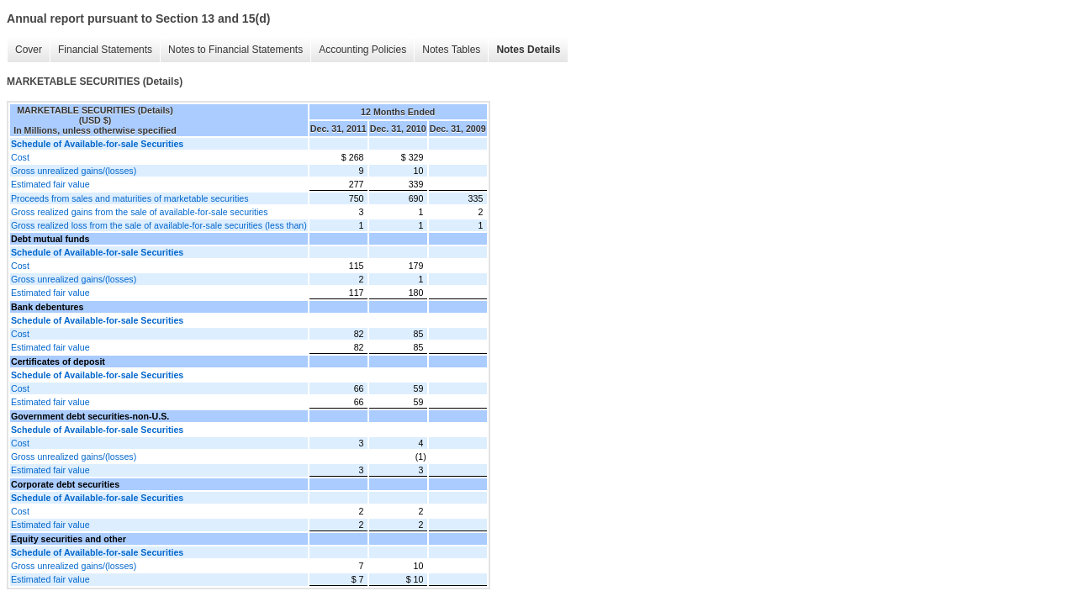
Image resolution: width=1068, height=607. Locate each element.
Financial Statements (105, 49)
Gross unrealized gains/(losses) (73, 171)
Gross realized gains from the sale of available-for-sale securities (139, 212)
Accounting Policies (362, 49)
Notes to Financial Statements (235, 49)
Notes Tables (451, 49)
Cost (20, 157)
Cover (28, 49)
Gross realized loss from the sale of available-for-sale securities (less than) (159, 225)
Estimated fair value (50, 184)
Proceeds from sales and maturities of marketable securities (130, 198)
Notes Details (528, 49)
